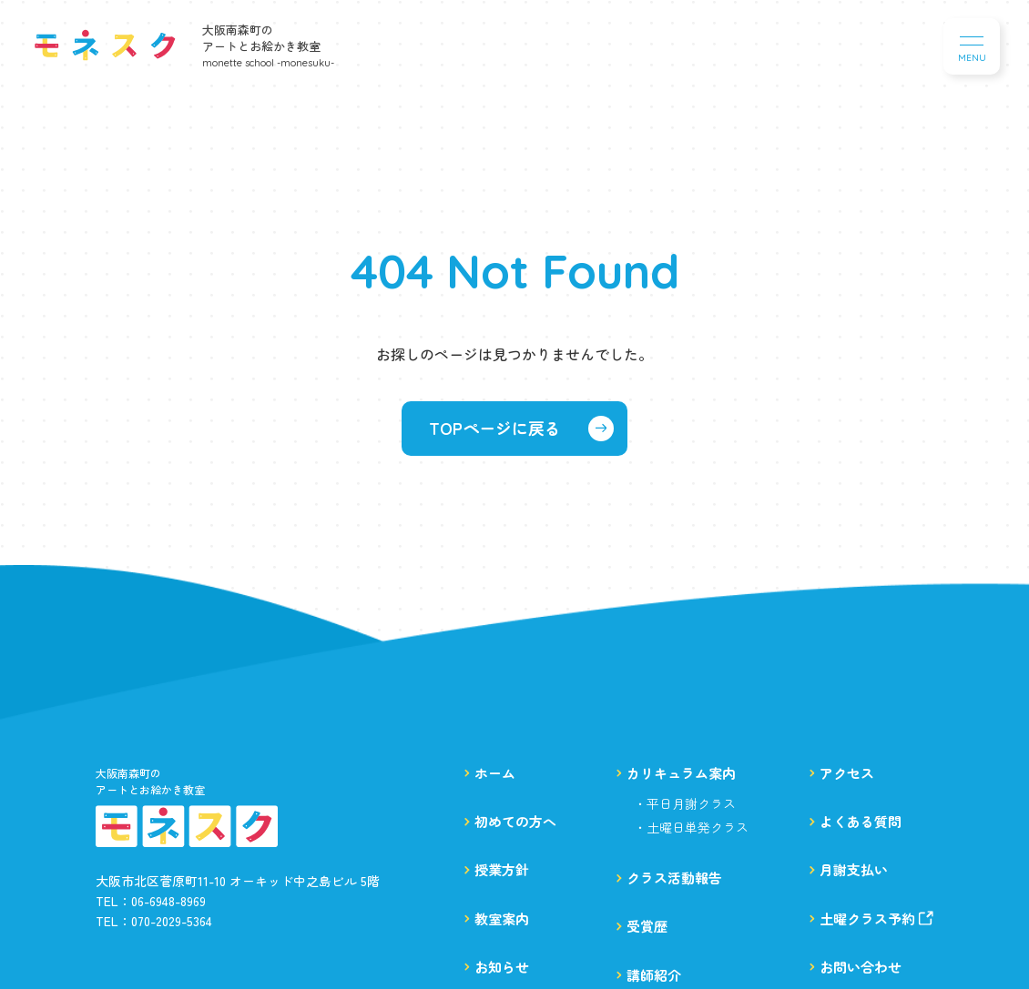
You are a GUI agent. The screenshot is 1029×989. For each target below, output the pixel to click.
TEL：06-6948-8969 (151, 901)
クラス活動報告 (674, 877)
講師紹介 (654, 975)
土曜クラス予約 (876, 918)
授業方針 (501, 869)
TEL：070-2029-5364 (154, 921)
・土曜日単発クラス (691, 827)
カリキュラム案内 (681, 773)
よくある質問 (861, 821)
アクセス (847, 773)
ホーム (494, 773)
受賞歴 (647, 925)
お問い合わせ (861, 966)
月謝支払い (854, 869)
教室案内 (501, 918)
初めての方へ (515, 821)
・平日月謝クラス (685, 803)
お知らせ (501, 966)
